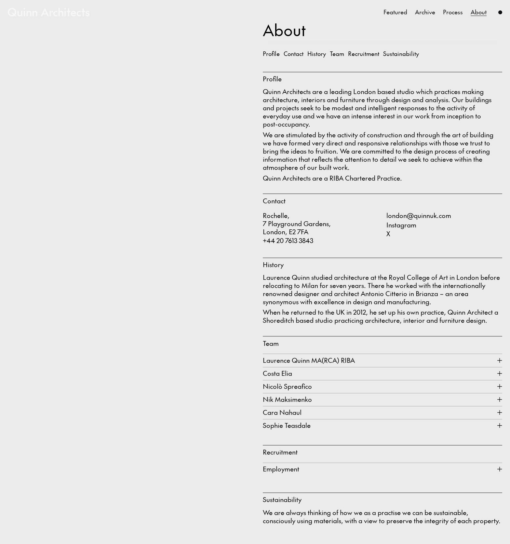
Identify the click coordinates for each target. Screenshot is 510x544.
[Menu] (500, 12)
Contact (293, 53)
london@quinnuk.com (418, 215)
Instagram (401, 225)
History (316, 53)
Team (337, 53)
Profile (271, 53)
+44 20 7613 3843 (288, 241)
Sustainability (401, 53)
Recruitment (363, 53)
